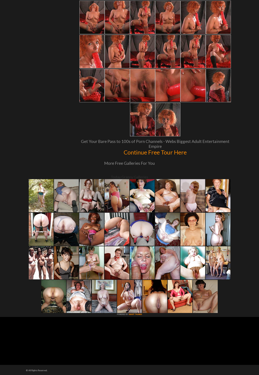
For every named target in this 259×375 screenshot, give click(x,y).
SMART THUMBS (135, 314)
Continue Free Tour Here (155, 152)
